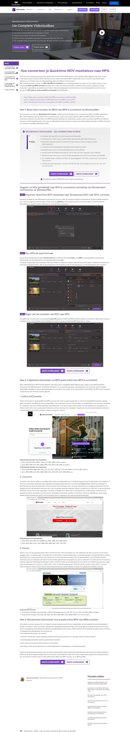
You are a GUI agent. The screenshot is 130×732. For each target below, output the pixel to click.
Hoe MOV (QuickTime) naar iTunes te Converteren (98, 701)
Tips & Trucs (28, 730)
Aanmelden (114, 3)
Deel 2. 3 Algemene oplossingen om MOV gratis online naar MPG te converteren (49, 99)
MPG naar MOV (96, 116)
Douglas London (52, 677)
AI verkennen (92, 3)
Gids (49, 9)
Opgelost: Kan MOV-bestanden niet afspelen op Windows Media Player (97, 682)
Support (104, 3)
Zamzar (25, 547)
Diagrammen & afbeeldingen (51, 3)
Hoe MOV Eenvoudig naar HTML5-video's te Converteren (97, 706)
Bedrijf (99, 3)
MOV (61, 677)
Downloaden (82, 9)
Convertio (27, 476)
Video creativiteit (34, 3)
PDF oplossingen (67, 3)
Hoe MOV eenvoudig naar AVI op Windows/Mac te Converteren (97, 712)
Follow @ (29, 680)
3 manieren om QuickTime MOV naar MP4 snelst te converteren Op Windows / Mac (99, 689)
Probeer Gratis (19, 47)
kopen (104, 9)
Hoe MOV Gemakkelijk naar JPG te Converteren (97, 695)
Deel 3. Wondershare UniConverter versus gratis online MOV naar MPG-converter (49, 102)
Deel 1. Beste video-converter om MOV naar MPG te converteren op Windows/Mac (50, 97)
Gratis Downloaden (59, 174)
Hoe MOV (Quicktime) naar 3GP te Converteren (97, 718)
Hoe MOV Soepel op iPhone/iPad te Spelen (98, 723)
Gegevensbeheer (81, 3)
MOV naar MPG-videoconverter (81, 85)
